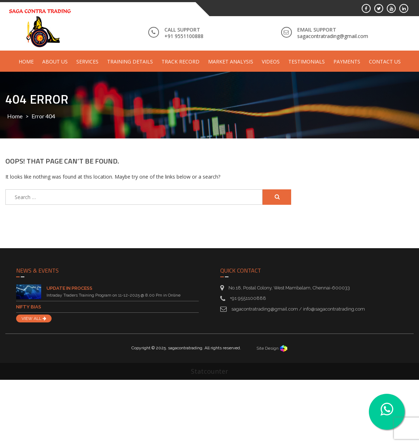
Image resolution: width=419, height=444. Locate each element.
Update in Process (69, 288)
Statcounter (209, 371)
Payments (346, 61)
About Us (55, 61)
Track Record (180, 61)
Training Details (130, 61)
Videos (271, 61)
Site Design (272, 348)
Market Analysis (230, 61)
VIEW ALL (33, 318)
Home (26, 61)
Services (87, 61)
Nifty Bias (28, 307)
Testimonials (306, 61)
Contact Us (385, 61)
